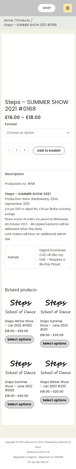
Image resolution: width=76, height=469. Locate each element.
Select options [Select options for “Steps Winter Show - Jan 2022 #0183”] (19, 339)
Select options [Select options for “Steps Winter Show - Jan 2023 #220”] (54, 400)
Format (11, 124)
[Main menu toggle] (67, 8)
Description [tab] (14, 174)
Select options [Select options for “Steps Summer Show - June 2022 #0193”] (19, 404)
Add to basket (49, 150)
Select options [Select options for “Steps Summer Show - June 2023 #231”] (54, 343)
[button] (46, 8)
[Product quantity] (17, 150)
